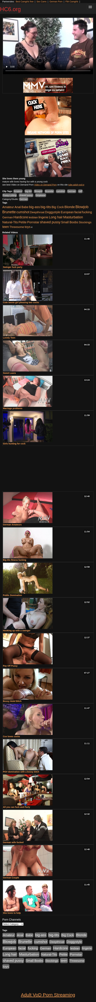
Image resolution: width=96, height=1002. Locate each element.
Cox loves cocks (11, 736)
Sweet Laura (9, 373)
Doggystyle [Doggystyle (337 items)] (52, 212)
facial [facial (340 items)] (77, 212)
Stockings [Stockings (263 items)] (85, 222)
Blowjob (38, 191)
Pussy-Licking (9, 195)
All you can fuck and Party (16, 807)
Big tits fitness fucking (14, 560)
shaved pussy (26, 195)
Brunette (49, 191)
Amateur (18, 191)
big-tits (28, 191)
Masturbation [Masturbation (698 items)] (73, 217)
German (72, 191)
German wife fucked (13, 842)
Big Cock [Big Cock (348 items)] (58, 207)
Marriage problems (12, 408)
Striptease (41, 195)
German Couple (11, 877)
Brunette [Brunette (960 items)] (9, 212)
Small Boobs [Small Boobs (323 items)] (69, 222)
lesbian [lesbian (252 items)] (33, 217)
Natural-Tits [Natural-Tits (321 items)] (10, 222)
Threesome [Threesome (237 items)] (16, 227)
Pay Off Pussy (10, 666)
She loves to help (12, 913)
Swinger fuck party (12, 267)
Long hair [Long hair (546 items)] (56, 217)
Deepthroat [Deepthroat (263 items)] (37, 212)
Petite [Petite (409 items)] (23, 222)
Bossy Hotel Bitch (12, 701)
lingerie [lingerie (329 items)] (43, 217)
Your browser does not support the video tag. (48, 46)
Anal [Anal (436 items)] (18, 207)
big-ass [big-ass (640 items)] (34, 207)
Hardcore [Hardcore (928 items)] (20, 217)
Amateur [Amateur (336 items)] (8, 207)
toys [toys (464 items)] (28, 227)
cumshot (61, 191)
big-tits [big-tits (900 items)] (46, 207)
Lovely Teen (9, 337)
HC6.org (10, 9)
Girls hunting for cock (14, 443)
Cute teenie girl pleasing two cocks (21, 302)
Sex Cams (42, 1)
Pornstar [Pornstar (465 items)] (33, 222)
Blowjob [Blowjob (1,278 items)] (81, 207)
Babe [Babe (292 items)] (25, 207)
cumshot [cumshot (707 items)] (22, 212)
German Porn (56, 1)
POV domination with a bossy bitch (21, 772)
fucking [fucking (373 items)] (87, 212)
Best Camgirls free (24, 1)
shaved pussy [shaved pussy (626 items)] (50, 222)
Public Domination (12, 595)
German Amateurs (12, 524)
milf (80, 191)
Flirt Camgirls (71, 1)
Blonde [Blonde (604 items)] (69, 207)
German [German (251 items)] (7, 217)
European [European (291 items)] (67, 212)
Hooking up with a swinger (16, 630)
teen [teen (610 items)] (5, 227)
